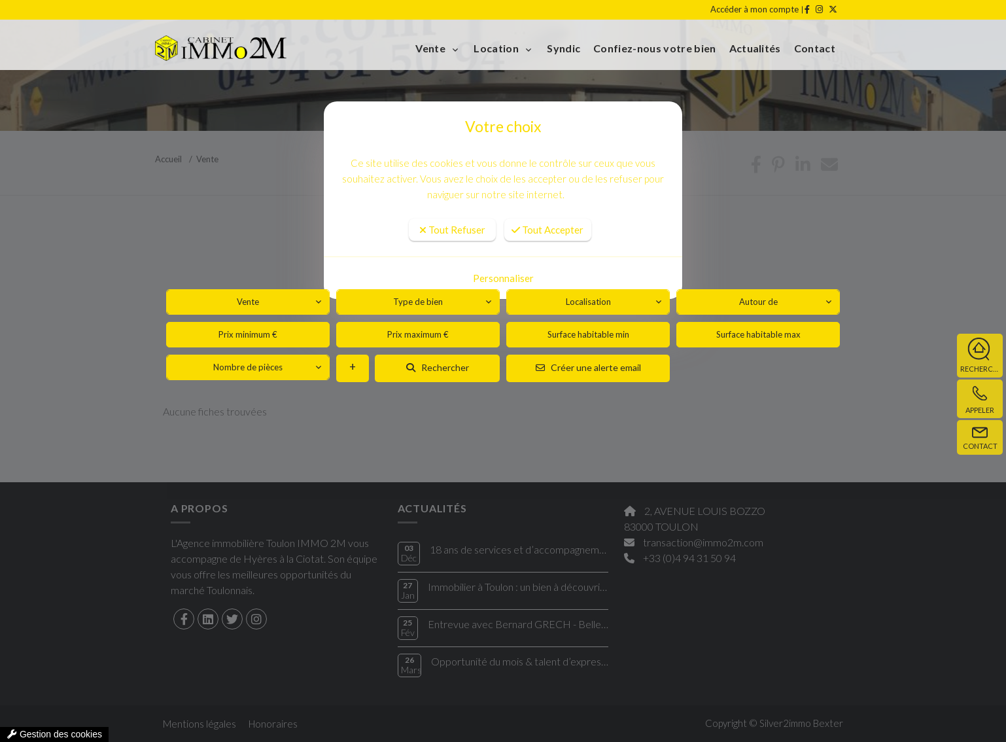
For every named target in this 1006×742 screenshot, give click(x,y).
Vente (248, 301)
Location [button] (497, 48)
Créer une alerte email (588, 367)
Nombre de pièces (248, 367)
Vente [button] (431, 48)
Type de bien (418, 301)
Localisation (588, 301)
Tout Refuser (452, 230)
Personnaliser (503, 278)
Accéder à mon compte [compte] (754, 9)
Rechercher (437, 367)
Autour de (758, 301)
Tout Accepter (547, 230)
